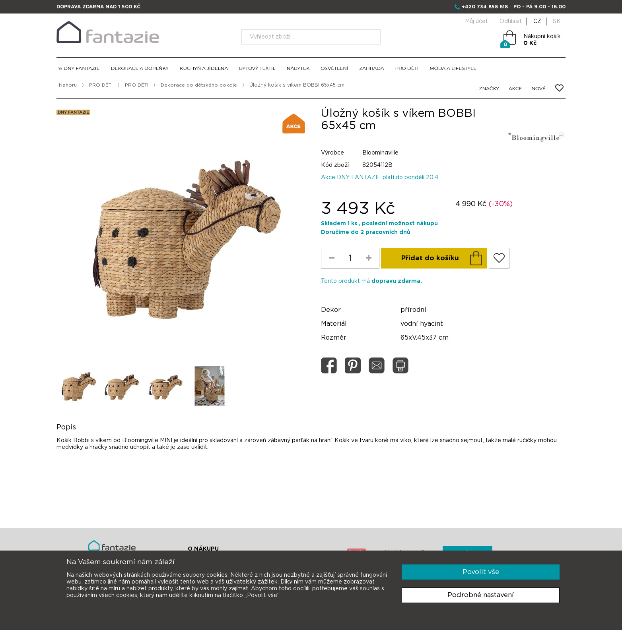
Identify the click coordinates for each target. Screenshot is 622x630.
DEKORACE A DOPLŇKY (140, 68)
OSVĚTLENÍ (334, 68)
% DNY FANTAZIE (78, 68)
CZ (537, 21)
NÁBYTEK (298, 68)
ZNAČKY (489, 88)
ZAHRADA (372, 68)
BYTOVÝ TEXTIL (257, 68)
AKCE (515, 88)
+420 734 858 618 (485, 6)
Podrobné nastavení (480, 594)
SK (557, 21)
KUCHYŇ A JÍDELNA (204, 68)
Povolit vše (481, 571)
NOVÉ (538, 88)
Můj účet (476, 21)
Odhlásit (511, 21)
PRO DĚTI (406, 68)
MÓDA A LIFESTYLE (453, 68)
